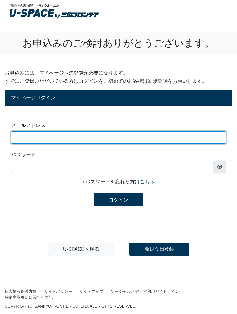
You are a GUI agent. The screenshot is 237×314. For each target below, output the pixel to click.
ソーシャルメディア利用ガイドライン (145, 291)
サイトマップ (91, 291)
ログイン (118, 199)
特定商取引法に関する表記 (29, 297)
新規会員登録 (159, 249)
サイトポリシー (58, 291)
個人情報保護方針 (21, 291)
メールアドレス (28, 125)
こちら (147, 181)
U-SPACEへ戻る (81, 249)
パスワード (23, 154)
